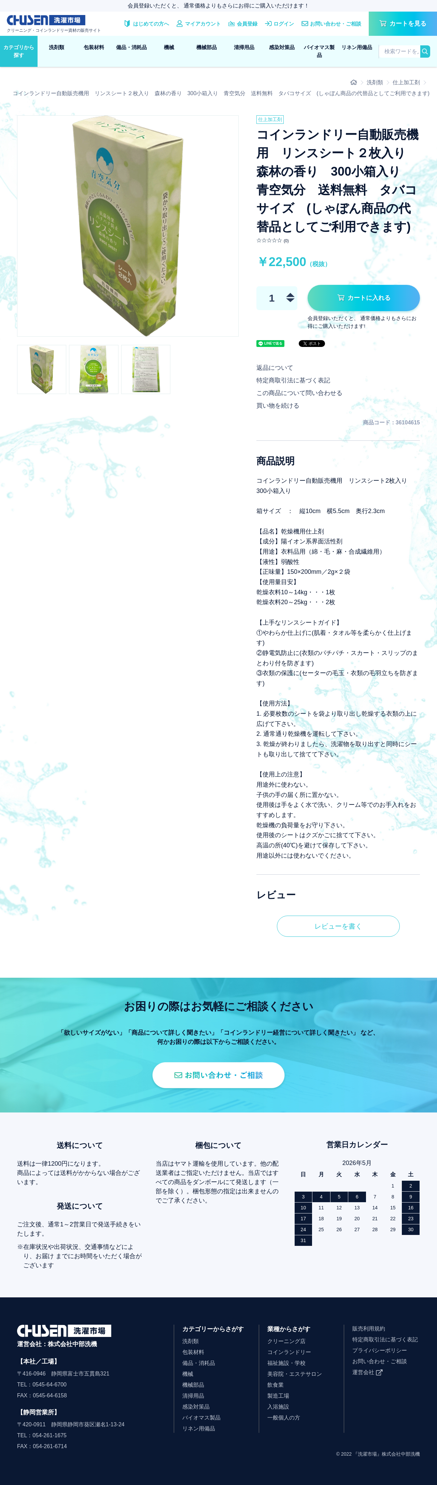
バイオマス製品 (319, 51)
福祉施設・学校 (286, 1363)
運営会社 (363, 1372)
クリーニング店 (286, 1341)
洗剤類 (56, 47)
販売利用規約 (368, 1328)
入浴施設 (278, 1407)
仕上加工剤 (406, 82)
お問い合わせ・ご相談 (379, 1361)
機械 (169, 47)
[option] (127, 226)
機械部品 (206, 47)
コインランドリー (289, 1352)
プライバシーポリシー (379, 1350)
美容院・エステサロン (294, 1374)
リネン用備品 (356, 47)
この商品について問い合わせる (299, 393)
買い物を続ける (277, 405)
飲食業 (275, 1385)
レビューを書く (338, 926)
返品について (274, 367)
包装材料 (94, 47)
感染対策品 (282, 47)
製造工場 (278, 1396)
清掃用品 (244, 47)
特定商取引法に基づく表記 (293, 380)
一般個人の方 (283, 1418)
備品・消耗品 (131, 47)
